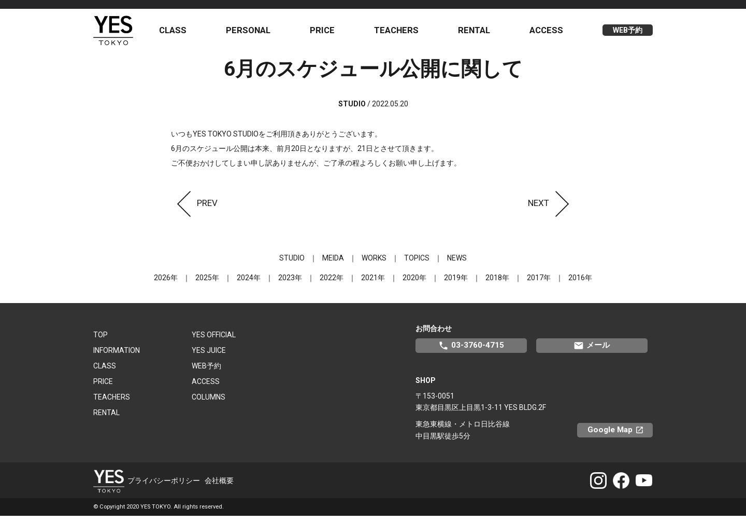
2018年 (497, 283)
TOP (100, 340)
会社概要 (219, 486)
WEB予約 (627, 33)
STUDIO (292, 263)
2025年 (207, 283)
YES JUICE (209, 355)
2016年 (580, 283)
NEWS (457, 263)
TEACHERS (399, 33)
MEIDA (333, 263)
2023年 (290, 283)
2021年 (373, 283)
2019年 (456, 283)
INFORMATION (116, 355)
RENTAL (476, 33)
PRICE (326, 33)
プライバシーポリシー (163, 486)
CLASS (179, 33)
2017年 (539, 283)
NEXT (551, 208)
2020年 (414, 283)
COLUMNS (208, 402)
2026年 (166, 283)
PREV (194, 208)
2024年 (249, 283)
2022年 (331, 283)
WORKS (374, 263)
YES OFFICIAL (214, 340)
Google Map (620, 435)
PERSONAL (254, 33)
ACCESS (547, 33)
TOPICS (416, 263)
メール (591, 351)
